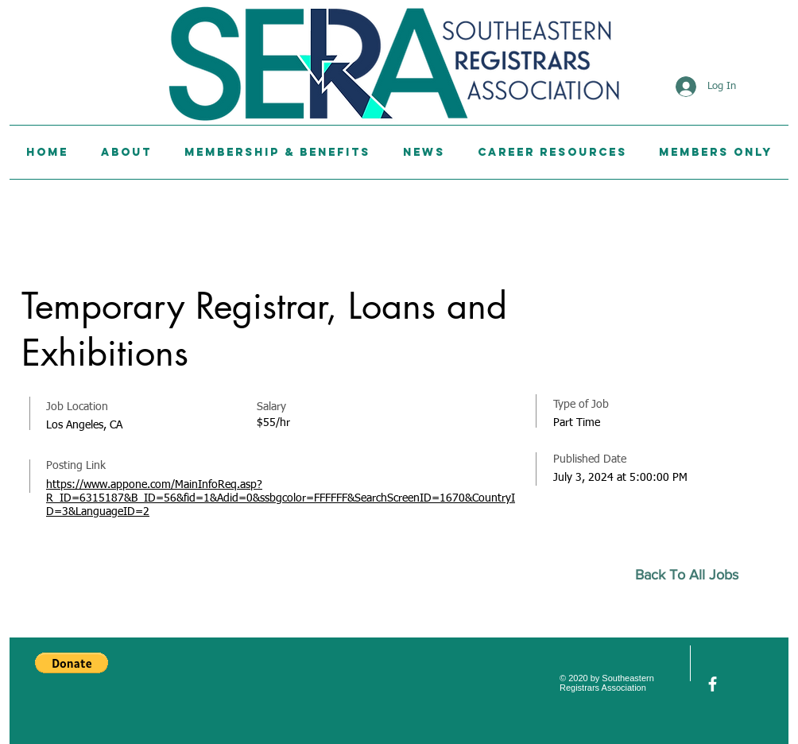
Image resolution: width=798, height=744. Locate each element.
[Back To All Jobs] (693, 575)
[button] (71, 663)
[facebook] (712, 684)
